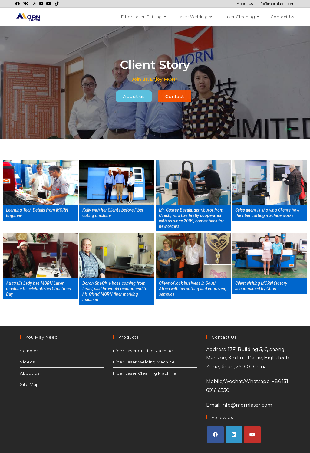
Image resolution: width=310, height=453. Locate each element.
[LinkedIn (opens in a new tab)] (41, 4)
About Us (29, 373)
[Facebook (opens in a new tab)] (18, 4)
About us (245, 4)
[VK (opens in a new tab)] (25, 4)
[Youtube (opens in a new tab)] (49, 4)
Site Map (29, 384)
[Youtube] (252, 434)
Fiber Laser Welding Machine (144, 361)
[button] (134, 96)
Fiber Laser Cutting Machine (143, 350)
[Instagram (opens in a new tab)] (33, 4)
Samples (29, 350)
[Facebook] (215, 434)
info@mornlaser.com (276, 4)
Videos (27, 361)
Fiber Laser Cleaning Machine (144, 373)
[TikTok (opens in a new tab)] (56, 4)
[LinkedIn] (234, 434)
